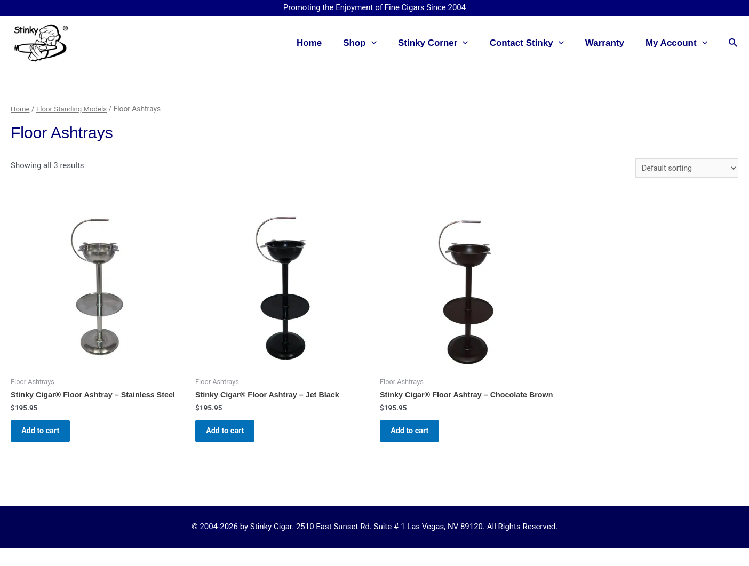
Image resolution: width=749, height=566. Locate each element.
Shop (374, 43)
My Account (678, 43)
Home (326, 43)
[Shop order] (684, 168)
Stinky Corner (444, 43)
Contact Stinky (535, 43)
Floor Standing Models (74, 109)
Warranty (609, 43)
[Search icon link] (733, 43)
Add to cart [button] (47, 435)
